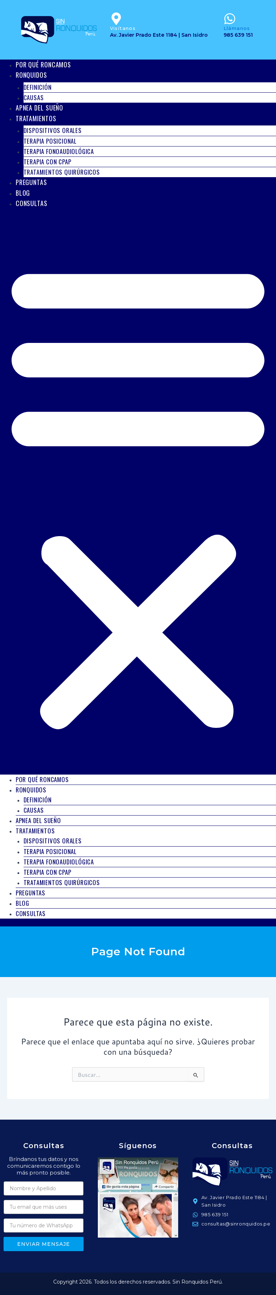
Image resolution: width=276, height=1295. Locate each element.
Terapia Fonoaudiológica (59, 151)
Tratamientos (36, 118)
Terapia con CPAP (47, 161)
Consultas (31, 203)
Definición (38, 87)
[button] (138, 495)
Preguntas (31, 182)
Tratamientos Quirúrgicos (62, 172)
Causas (34, 810)
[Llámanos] (230, 18)
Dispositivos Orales (53, 130)
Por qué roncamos (42, 779)
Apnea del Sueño (38, 820)
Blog (22, 903)
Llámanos (237, 28)
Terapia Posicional (50, 141)
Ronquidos (31, 74)
